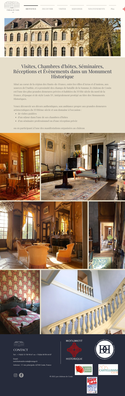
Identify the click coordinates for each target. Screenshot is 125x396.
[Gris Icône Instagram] (15, 375)
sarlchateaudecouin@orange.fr (25, 361)
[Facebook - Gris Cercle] (21, 375)
